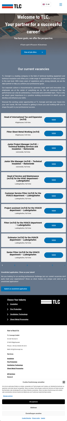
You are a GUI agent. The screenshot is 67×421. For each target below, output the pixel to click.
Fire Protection (15, 309)
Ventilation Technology (19, 314)
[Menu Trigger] (61, 4)
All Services (11, 374)
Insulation (14, 304)
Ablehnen (33, 408)
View (54, 120)
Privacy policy (36, 418)
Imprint (43, 418)
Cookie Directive (26, 418)
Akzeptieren (33, 402)
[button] (64, 382)
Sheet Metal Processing (19, 319)
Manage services (8, 396)
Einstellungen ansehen (33, 413)
